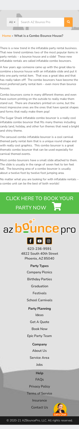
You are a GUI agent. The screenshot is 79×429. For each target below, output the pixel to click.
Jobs (39, 364)
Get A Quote (39, 322)
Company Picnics (39, 272)
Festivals (40, 293)
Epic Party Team (39, 336)
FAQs (39, 379)
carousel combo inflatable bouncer (28, 137)
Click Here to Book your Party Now (39, 203)
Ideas (39, 315)
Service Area (39, 357)
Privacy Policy (39, 386)
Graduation (39, 286)
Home (6, 36)
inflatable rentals (65, 179)
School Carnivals (39, 300)
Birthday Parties (39, 279)
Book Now (40, 329)
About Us (39, 350)
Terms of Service (39, 393)
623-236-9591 (40, 248)
